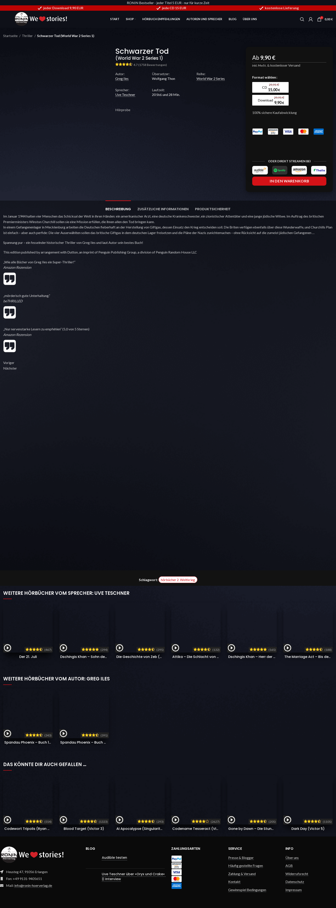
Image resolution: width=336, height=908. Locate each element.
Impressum (293, 890)
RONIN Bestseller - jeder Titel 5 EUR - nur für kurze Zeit (168, 3)
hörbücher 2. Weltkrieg (178, 580)
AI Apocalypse (141, 828)
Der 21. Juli (28, 656)
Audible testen (114, 857)
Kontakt (234, 882)
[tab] (118, 206)
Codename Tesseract (199, 828)
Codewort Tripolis (33, 828)
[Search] (302, 19)
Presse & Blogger (241, 858)
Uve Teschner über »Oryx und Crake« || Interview (134, 876)
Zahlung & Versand (242, 874)
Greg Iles (122, 78)
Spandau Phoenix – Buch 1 (47, 742)
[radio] (270, 87)
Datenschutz (294, 882)
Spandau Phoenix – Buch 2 (104, 742)
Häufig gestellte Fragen (245, 865)
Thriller (27, 36)
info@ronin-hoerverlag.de (33, 885)
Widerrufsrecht (296, 874)
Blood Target (84, 828)
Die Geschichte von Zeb (151, 656)
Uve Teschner (125, 94)
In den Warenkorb (289, 181)
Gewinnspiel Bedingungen (247, 890)
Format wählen (264, 77)
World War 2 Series (210, 78)
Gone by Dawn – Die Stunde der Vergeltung (276, 828)
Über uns (292, 858)
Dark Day (308, 828)
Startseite (10, 36)
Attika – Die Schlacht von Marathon (211, 656)
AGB (289, 865)
